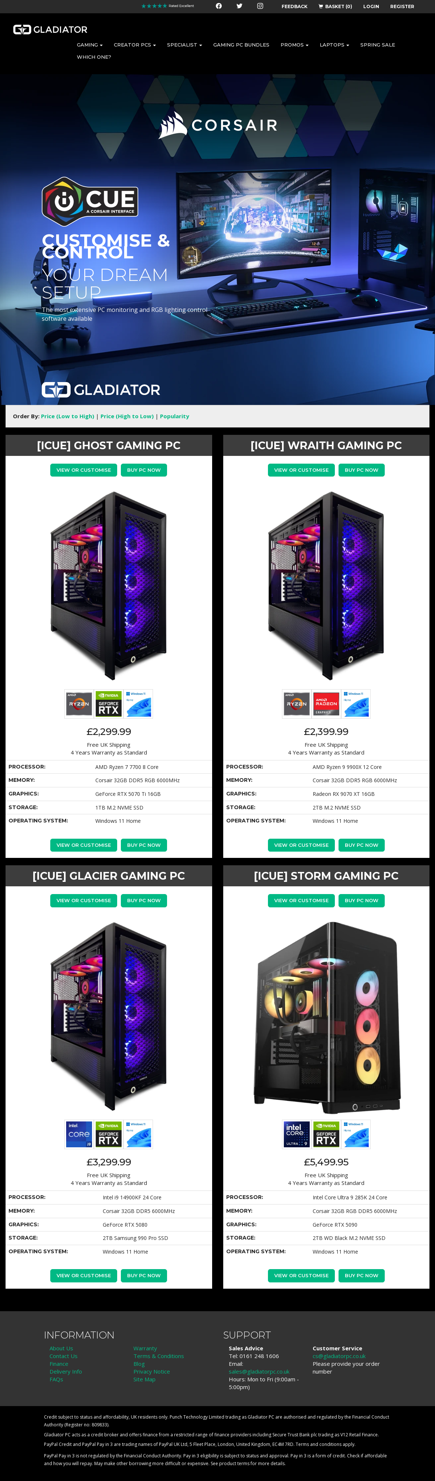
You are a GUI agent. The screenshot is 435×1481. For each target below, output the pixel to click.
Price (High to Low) (127, 416)
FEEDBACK (294, 6)
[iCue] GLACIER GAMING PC (109, 875)
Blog (139, 1363)
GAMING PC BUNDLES (241, 45)
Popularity (174, 416)
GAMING (90, 45)
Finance (59, 1363)
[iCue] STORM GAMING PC (326, 875)
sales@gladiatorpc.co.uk (259, 1371)
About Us (61, 1348)
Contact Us (64, 1356)
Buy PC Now (144, 470)
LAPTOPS (334, 45)
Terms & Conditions (158, 1356)
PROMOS (295, 45)
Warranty (145, 1348)
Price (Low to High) (67, 416)
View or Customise (84, 470)
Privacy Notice (151, 1371)
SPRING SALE (377, 45)
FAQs (56, 1379)
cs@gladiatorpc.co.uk (339, 1356)
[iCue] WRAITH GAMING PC (326, 445)
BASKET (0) (335, 6)
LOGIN (371, 6)
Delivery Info (66, 1371)
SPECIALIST (184, 45)
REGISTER (402, 6)
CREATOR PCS (135, 45)
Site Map (144, 1379)
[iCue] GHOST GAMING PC (108, 445)
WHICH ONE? (94, 57)
